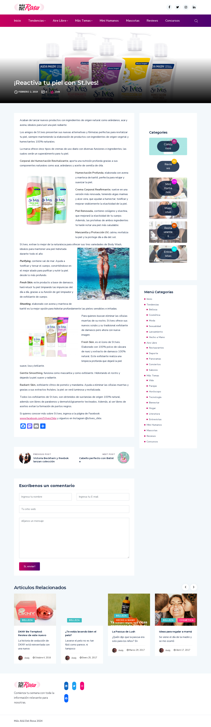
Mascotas (132, 21)
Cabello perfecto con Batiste (96, 460)
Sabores (153, 370)
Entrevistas (155, 419)
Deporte (153, 353)
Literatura (154, 413)
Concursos (172, 21)
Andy (27, 658)
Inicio (17, 21)
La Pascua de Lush (123, 631)
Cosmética (154, 315)
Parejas (153, 386)
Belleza (153, 309)
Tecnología (155, 397)
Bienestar (154, 402)
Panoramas (155, 358)
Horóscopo (155, 391)
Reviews (152, 21)
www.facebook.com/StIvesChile (38, 418)
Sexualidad (155, 326)
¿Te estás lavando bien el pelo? (80, 633)
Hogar (152, 408)
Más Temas (83, 21)
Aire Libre (59, 21)
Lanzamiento (156, 331)
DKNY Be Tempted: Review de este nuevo (32, 633)
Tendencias (36, 21)
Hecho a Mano (157, 337)
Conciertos (155, 364)
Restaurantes (156, 347)
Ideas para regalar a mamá (175, 631)
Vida (151, 380)
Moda (152, 320)
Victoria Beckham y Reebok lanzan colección (51, 460)
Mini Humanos (109, 21)
